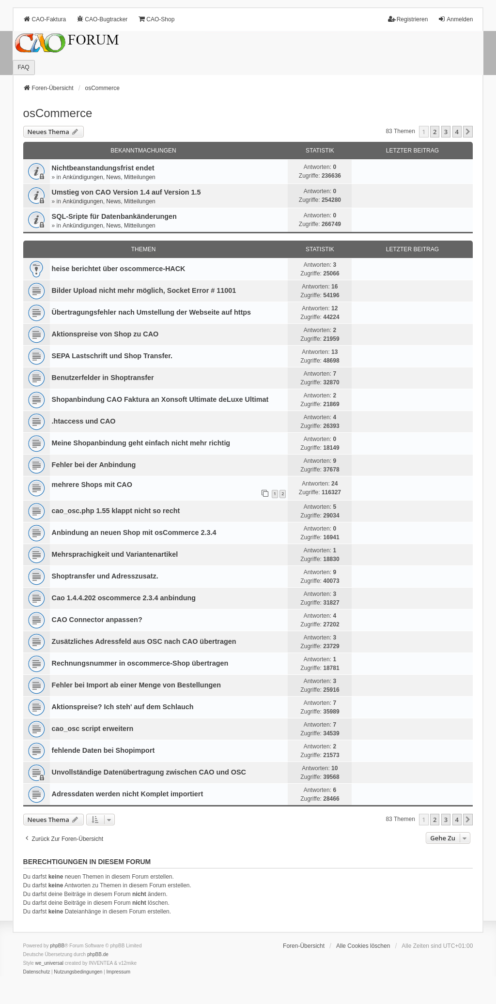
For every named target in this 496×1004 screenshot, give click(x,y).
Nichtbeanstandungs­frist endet (103, 168)
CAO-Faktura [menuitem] (44, 19)
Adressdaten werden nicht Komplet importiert (127, 794)
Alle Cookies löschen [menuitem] (363, 946)
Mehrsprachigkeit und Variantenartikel (115, 554)
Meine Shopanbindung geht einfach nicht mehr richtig (141, 443)
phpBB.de (97, 954)
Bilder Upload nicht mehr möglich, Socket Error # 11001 (144, 290)
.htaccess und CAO (84, 421)
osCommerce (58, 113)
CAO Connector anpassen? (97, 620)
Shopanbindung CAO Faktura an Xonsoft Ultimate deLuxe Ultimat (160, 399)
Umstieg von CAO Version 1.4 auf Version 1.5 (126, 192)
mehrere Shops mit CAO (92, 484)
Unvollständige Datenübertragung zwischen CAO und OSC (149, 772)
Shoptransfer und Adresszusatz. (105, 576)
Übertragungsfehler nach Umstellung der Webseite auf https (151, 312)
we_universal (49, 963)
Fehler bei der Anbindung (94, 465)
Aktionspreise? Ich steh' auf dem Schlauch (123, 707)
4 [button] (457, 131)
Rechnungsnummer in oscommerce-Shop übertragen (140, 663)
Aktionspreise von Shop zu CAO (105, 334)
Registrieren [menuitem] (408, 19)
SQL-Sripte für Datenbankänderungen (114, 216)
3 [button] (446, 131)
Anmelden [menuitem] (455, 19)
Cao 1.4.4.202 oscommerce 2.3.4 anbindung (124, 598)
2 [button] (434, 131)
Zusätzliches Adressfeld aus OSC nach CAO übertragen (144, 641)
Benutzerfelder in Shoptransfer (103, 377)
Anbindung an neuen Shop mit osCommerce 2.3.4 (134, 532)
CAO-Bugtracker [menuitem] (101, 19)
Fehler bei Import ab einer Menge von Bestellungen (136, 685)
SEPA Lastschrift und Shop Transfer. (112, 356)
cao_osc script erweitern (93, 728)
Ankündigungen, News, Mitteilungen (108, 177)
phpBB (57, 945)
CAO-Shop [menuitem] (156, 19)
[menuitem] (36, 972)
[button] (468, 131)
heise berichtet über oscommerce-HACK (119, 269)
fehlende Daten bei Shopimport (103, 750)
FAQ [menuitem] (24, 67)
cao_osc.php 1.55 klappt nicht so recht (116, 511)
